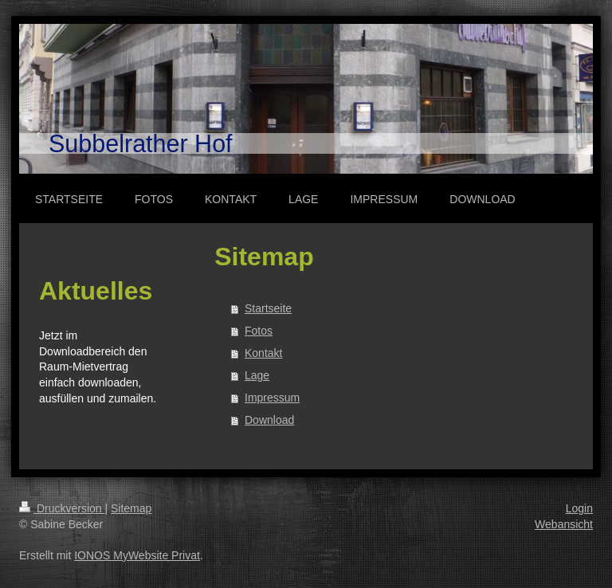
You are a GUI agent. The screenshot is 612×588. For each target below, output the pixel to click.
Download (269, 420)
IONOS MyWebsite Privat (137, 555)
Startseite (268, 308)
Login (579, 508)
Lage (257, 375)
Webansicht (564, 524)
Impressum (272, 397)
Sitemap (131, 508)
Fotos (259, 330)
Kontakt (263, 353)
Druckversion (61, 508)
